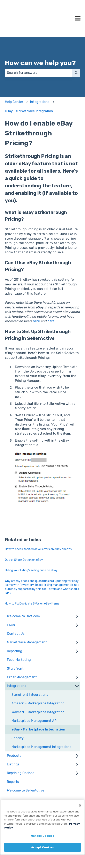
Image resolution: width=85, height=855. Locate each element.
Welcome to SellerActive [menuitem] (25, 790)
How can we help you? (40, 63)
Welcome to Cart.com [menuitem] (23, 616)
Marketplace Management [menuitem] (27, 642)
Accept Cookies (42, 847)
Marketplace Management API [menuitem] (34, 721)
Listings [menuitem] (13, 764)
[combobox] (38, 73)
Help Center (14, 102)
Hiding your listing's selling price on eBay (31, 570)
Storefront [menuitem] (15, 668)
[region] (42, 827)
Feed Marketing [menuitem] (19, 660)
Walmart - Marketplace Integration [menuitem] (37, 712)
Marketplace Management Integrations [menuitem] (41, 747)
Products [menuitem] (14, 756)
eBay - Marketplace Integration (29, 111)
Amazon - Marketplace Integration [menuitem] (37, 703)
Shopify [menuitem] (17, 738)
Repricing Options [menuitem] (20, 773)
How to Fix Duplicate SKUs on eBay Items (32, 603)
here (36, 321)
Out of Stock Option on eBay (24, 560)
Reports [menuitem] (13, 782)
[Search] (76, 73)
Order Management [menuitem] (22, 677)
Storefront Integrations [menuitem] (29, 695)
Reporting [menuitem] (14, 651)
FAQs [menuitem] (11, 625)
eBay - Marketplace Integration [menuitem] (38, 729)
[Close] (80, 805)
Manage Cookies (42, 835)
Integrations (39, 102)
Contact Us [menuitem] (15, 634)
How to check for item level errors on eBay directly (38, 549)
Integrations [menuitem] (16, 686)
